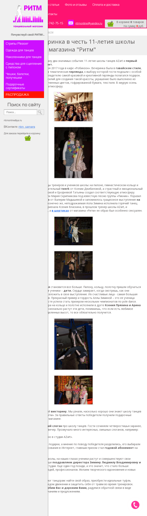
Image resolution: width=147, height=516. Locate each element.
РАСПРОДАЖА (17, 94)
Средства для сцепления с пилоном (24, 65)
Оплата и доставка (105, 5)
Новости (48, 32)
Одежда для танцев (20, 50)
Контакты (50, 14)
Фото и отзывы (76, 5)
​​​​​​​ (28, 140)
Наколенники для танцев (24, 57)
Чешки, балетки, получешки (17, 75)
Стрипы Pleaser (17, 43)
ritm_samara (27, 126)
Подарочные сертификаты (15, 86)
